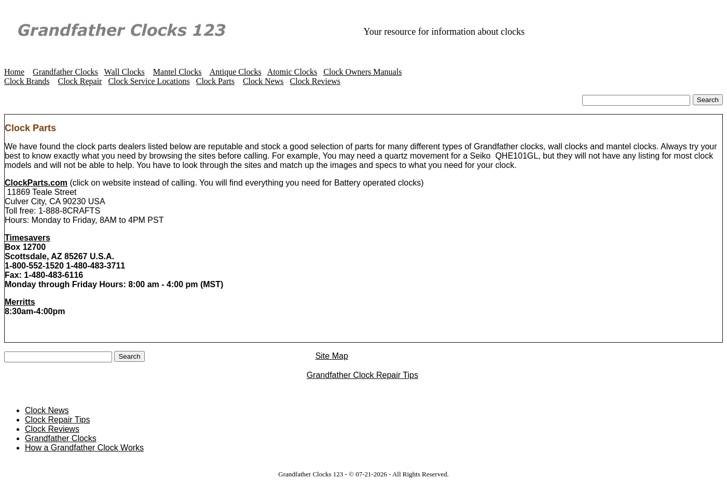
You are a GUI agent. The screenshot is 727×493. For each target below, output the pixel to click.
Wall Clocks (124, 71)
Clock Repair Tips (57, 421)
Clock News (263, 81)
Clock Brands (27, 81)
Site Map (356, 358)
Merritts (20, 303)
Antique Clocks (236, 71)
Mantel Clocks (177, 71)
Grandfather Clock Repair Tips (362, 377)
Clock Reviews (315, 81)
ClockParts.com (36, 183)
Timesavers (27, 238)
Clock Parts (215, 81)
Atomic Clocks (292, 71)
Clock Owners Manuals (362, 71)
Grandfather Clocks (65, 71)
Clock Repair (80, 81)
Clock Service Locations (148, 81)
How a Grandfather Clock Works (84, 449)
